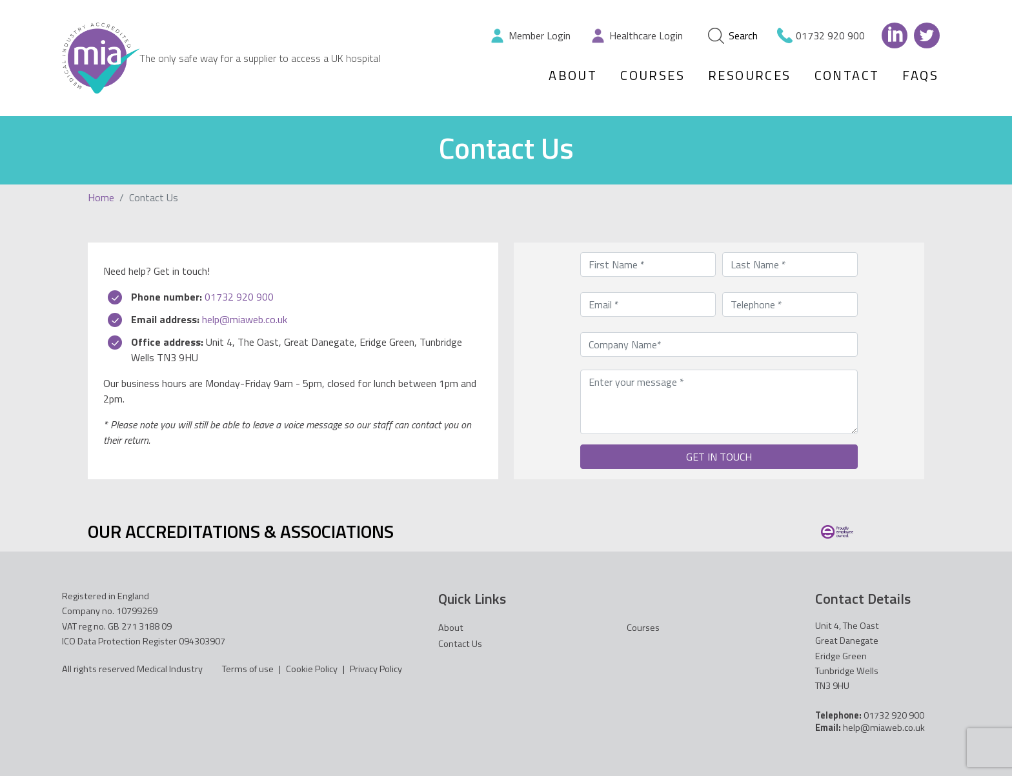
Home (101, 197)
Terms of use (248, 669)
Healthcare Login (646, 35)
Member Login (540, 35)
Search (733, 36)
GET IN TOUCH (719, 456)
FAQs (920, 75)
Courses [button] (652, 75)
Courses (643, 628)
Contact (847, 75)
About (450, 628)
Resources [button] (749, 75)
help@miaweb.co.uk (244, 319)
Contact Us (460, 644)
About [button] (573, 75)
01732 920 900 (830, 35)
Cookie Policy (312, 669)
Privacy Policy (376, 669)
